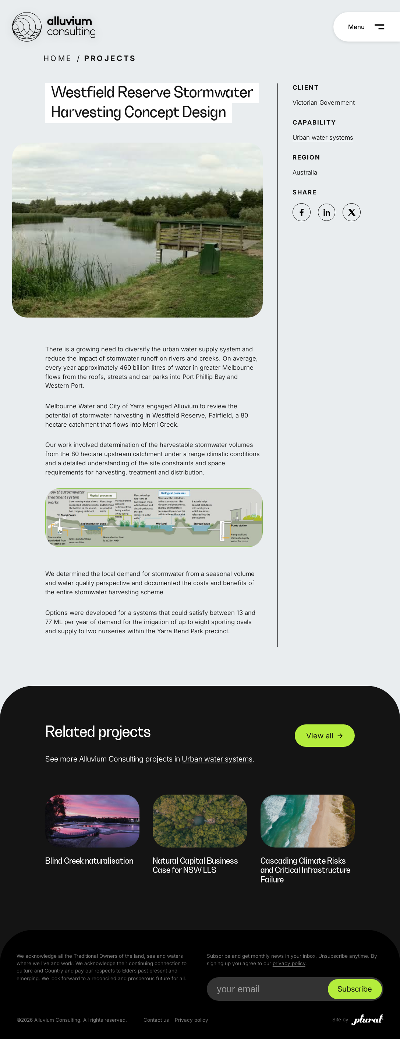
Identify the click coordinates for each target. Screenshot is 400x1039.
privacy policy (289, 963)
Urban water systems (323, 137)
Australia (305, 172)
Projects (110, 58)
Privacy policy (191, 1020)
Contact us (156, 1020)
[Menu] (366, 27)
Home (57, 58)
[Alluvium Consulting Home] (54, 27)
